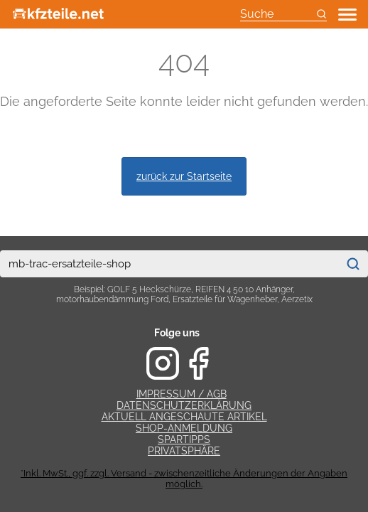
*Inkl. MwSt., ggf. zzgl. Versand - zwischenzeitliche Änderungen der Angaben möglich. (184, 478)
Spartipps (184, 439)
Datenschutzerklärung (184, 405)
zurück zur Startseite (184, 176)
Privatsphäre (184, 451)
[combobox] (169, 263)
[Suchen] (353, 264)
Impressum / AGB (181, 394)
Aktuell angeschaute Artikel (184, 416)
